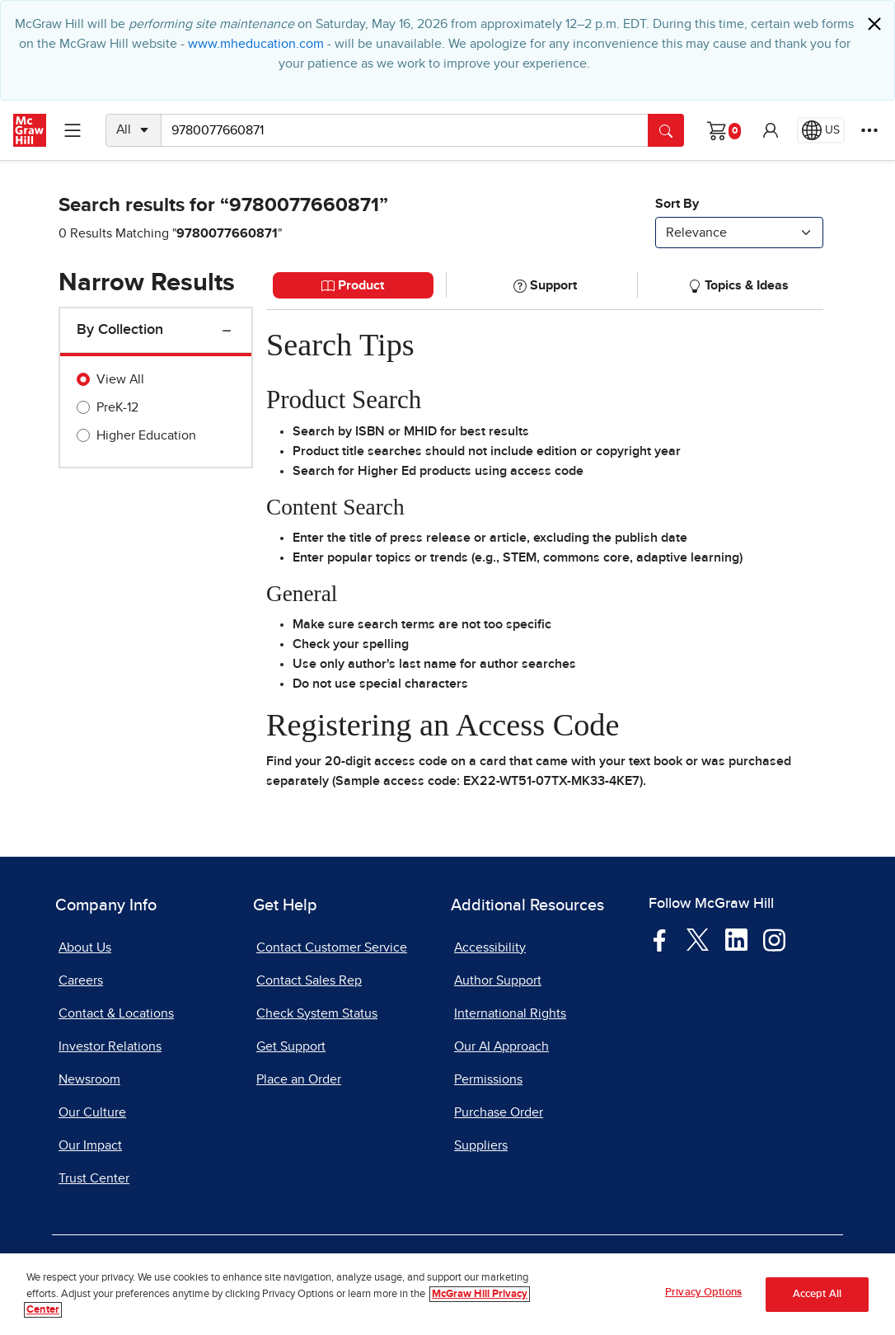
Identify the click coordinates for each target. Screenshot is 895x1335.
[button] (770, 130)
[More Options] (869, 130)
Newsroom (89, 1079)
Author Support (497, 980)
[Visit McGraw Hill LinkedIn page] (736, 938)
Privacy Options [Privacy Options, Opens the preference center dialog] (703, 1299)
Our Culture (92, 1112)
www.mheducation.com (256, 43)
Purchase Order (498, 1112)
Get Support (291, 1046)
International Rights (510, 1013)
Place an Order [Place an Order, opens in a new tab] (298, 1079)
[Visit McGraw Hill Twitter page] (697, 938)
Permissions (488, 1079)
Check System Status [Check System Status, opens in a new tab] (316, 1013)
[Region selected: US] (821, 130)
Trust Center (94, 1178)
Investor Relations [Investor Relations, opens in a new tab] (110, 1046)
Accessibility (490, 947)
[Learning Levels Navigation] (72, 130)
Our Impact (90, 1145)
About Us (85, 947)
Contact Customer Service (331, 947)
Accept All (817, 1300)
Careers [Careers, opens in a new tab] (81, 980)
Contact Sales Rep (309, 980)
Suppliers (481, 1145)
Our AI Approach (501, 1046)
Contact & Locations (116, 1013)
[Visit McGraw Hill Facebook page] (660, 938)
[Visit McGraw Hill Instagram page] (774, 938)
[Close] (874, 24)
